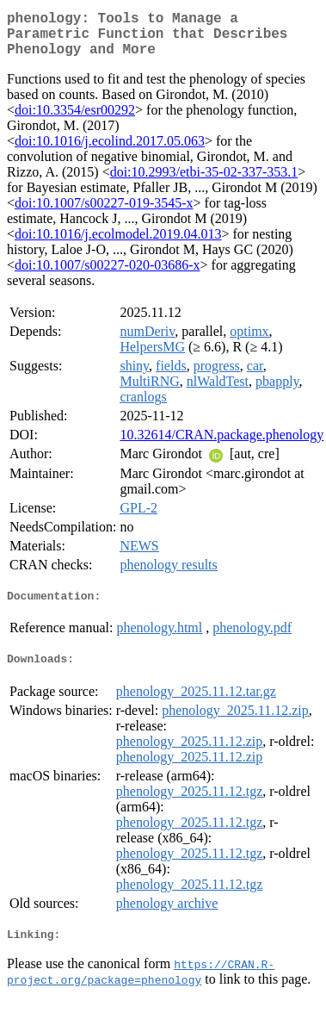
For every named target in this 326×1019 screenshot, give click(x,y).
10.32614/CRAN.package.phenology (221, 445)
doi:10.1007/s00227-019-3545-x (104, 213)
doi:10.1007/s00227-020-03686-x (107, 275)
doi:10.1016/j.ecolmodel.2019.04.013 (118, 244)
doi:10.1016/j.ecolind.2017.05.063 (110, 151)
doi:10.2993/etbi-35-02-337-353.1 (204, 182)
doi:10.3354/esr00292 (75, 120)
